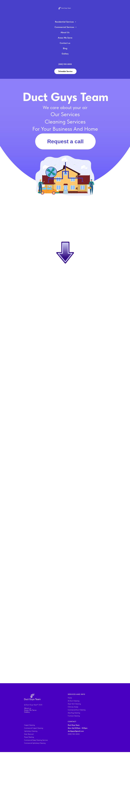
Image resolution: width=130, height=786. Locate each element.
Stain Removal (28, 768)
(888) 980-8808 (74, 768)
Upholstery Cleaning (30, 765)
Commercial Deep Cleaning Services (36, 774)
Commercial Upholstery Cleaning (34, 777)
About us (27, 742)
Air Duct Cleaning (73, 735)
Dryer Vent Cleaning (74, 738)
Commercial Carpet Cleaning (33, 762)
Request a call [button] (65, 141)
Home (70, 732)
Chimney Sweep (73, 741)
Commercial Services (65, 27)
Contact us (65, 43)
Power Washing (29, 771)
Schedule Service (65, 71)
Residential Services (64, 21)
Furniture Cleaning (74, 750)
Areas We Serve (65, 37)
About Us (65, 32)
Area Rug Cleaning (74, 747)
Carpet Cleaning (29, 759)
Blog (65, 48)
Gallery (65, 53)
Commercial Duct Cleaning (76, 744)
